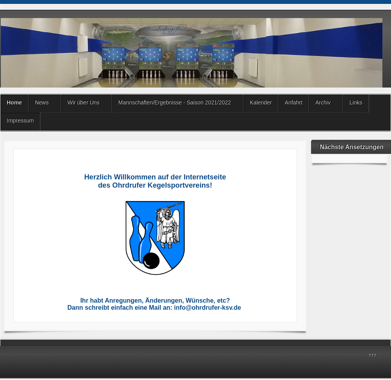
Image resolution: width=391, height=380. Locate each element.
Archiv (323, 102)
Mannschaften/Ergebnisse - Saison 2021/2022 (174, 102)
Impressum (20, 120)
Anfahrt (293, 102)
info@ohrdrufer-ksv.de (207, 307)
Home (14, 102)
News (42, 102)
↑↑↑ (372, 355)
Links (355, 102)
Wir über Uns (83, 102)
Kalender (261, 102)
